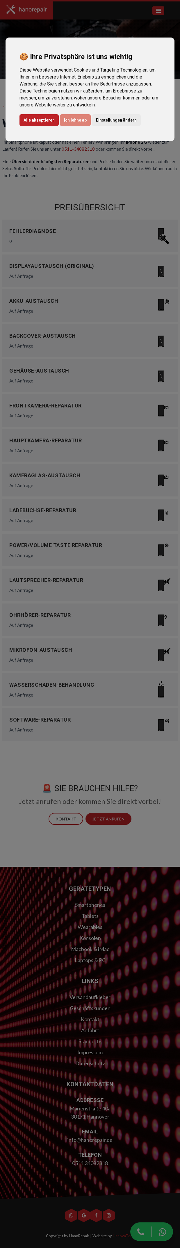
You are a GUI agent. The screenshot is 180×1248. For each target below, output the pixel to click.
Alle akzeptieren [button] (39, 120)
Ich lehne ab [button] (75, 120)
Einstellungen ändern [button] (116, 120)
